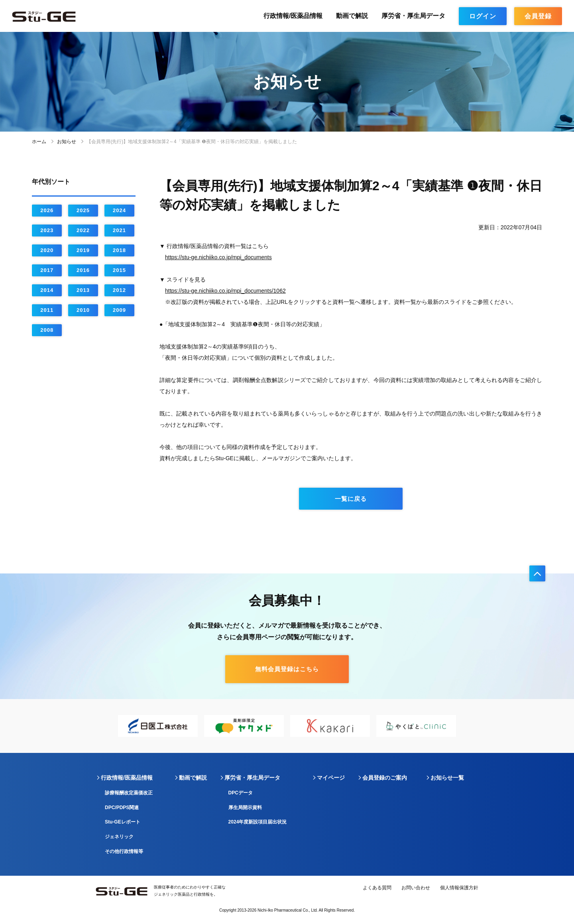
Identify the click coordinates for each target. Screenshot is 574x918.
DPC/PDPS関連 (122, 807)
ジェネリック (119, 836)
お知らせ (66, 141)
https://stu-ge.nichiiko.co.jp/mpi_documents (218, 257)
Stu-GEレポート (122, 822)
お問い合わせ (415, 887)
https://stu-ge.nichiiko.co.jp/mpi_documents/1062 (225, 291)
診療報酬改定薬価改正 (129, 793)
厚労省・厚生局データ (413, 15)
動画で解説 (352, 15)
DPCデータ (240, 793)
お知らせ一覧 (447, 777)
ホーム (39, 141)
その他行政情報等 (124, 851)
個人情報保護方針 (459, 887)
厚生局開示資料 (245, 807)
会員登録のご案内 (384, 777)
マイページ (331, 777)
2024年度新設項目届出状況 (257, 822)
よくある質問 (377, 887)
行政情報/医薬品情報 (292, 15)
